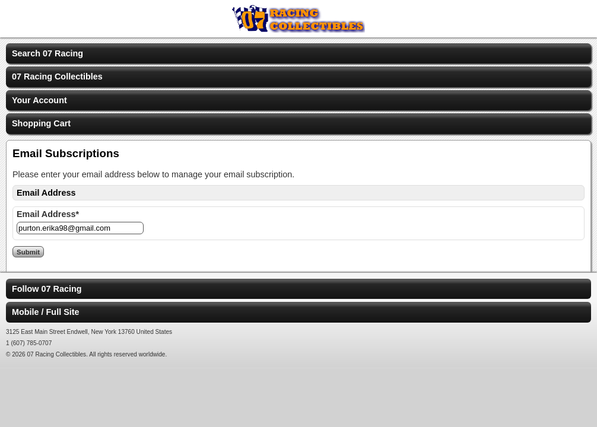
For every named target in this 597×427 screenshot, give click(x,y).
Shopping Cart (41, 123)
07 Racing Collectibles (57, 76)
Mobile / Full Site (46, 312)
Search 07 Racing (47, 53)
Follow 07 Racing (47, 289)
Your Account (39, 100)
